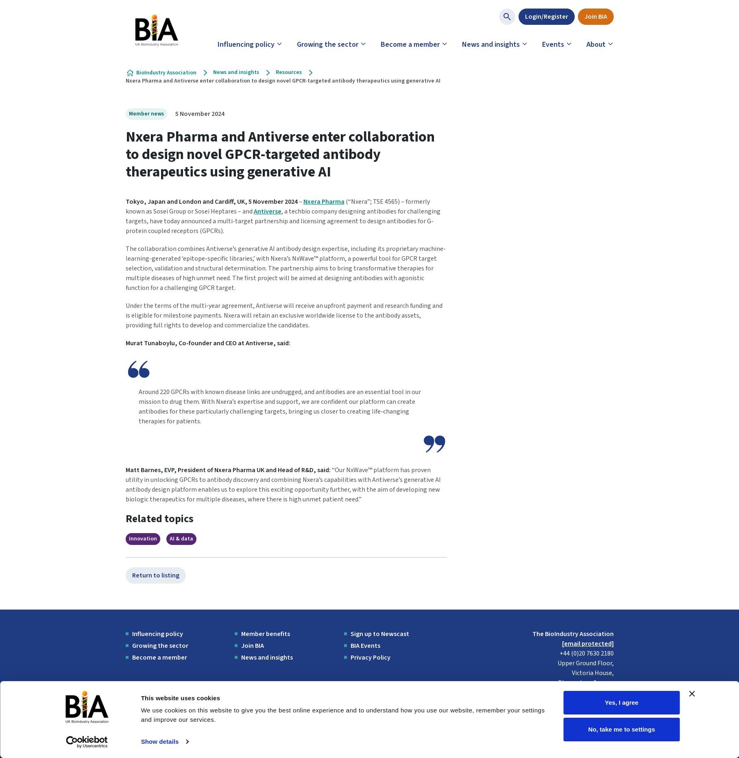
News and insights (491, 44)
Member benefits (265, 633)
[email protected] (588, 643)
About (596, 44)
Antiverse (267, 211)
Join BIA (595, 16)
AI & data (181, 539)
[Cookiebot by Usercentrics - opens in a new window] (86, 742)
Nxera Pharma (323, 201)
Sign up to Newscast (380, 633)
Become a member (410, 44)
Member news (146, 114)
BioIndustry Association (166, 73)
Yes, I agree (622, 702)
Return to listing (155, 575)
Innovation (143, 539)
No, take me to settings (621, 728)
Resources (289, 72)
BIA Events (365, 645)
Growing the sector (327, 44)
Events (553, 44)
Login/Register (546, 16)
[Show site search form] (507, 17)
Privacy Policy (370, 657)
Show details (160, 741)
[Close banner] (692, 694)
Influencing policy (246, 44)
